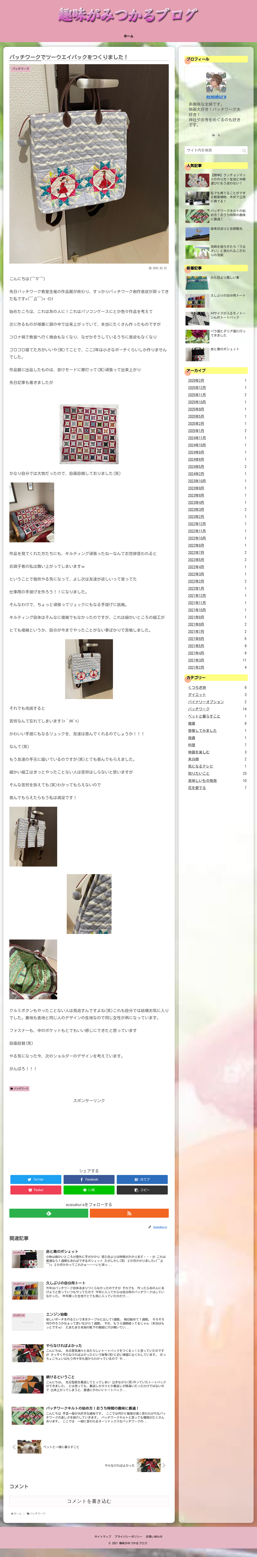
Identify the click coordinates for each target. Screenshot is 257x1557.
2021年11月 (217, 603)
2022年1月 (217, 588)
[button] (244, 151)
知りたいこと (217, 773)
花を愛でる (217, 788)
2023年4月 (217, 502)
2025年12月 (217, 388)
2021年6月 (217, 639)
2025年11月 (217, 395)
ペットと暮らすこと (217, 716)
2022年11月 (217, 531)
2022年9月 (217, 545)
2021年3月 (217, 660)
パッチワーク (19, 1088)
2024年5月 (217, 467)
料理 (217, 745)
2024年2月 (217, 474)
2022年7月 (217, 553)
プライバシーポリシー (128, 1545)
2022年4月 (217, 567)
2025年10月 (217, 402)
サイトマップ (102, 1545)
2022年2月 (217, 581)
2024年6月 (217, 459)
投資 (217, 738)
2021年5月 (217, 646)
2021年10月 (217, 610)
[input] (216, 150)
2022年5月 (217, 560)
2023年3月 (217, 509)
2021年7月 (217, 631)
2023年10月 (217, 481)
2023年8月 (217, 488)
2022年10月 (217, 538)
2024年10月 (217, 445)
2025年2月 (217, 424)
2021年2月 (217, 667)
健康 (217, 723)
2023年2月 (217, 517)
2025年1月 (217, 431)
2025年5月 (217, 416)
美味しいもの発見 (217, 781)
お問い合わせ (155, 1545)
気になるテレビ (217, 766)
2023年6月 (217, 495)
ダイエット (217, 695)
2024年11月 (217, 438)
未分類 (217, 759)
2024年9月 (217, 452)
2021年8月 (217, 624)
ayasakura (216, 96)
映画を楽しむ (217, 752)
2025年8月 (217, 409)
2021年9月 (217, 617)
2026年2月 (217, 380)
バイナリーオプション (217, 702)
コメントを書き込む (89, 1510)
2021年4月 (217, 653)
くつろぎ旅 (217, 687)
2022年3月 (217, 574)
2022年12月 (217, 524)
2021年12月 (217, 596)
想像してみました (217, 731)
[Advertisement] (89, 1132)
